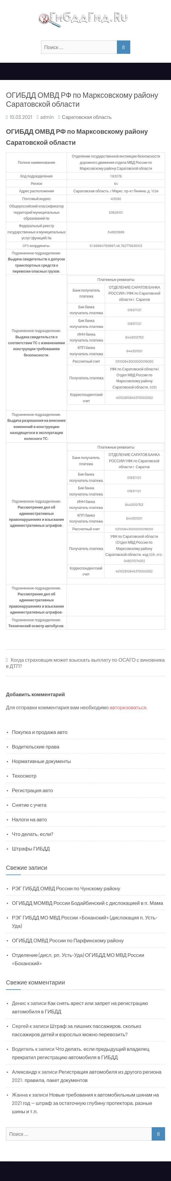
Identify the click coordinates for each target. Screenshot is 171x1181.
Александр (24, 1072)
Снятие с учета (29, 805)
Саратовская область (87, 117)
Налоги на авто (29, 819)
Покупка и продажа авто (40, 732)
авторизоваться (128, 707)
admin (47, 117)
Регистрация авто (32, 790)
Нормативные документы (41, 761)
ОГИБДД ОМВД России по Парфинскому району (68, 940)
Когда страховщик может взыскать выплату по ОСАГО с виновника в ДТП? (85, 663)
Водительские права (35, 746)
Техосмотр (24, 776)
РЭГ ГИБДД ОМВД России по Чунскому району (66, 888)
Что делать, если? (32, 834)
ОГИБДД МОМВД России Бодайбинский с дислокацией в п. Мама (87, 903)
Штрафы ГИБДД (31, 848)
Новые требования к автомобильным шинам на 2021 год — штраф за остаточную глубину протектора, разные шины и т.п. (85, 1103)
